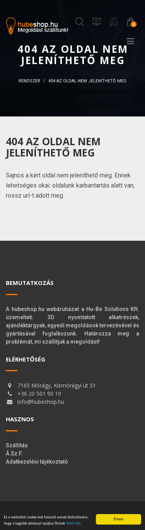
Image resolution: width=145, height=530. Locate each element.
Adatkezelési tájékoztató (37, 462)
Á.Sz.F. (14, 453)
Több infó (73, 523)
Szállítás (17, 445)
